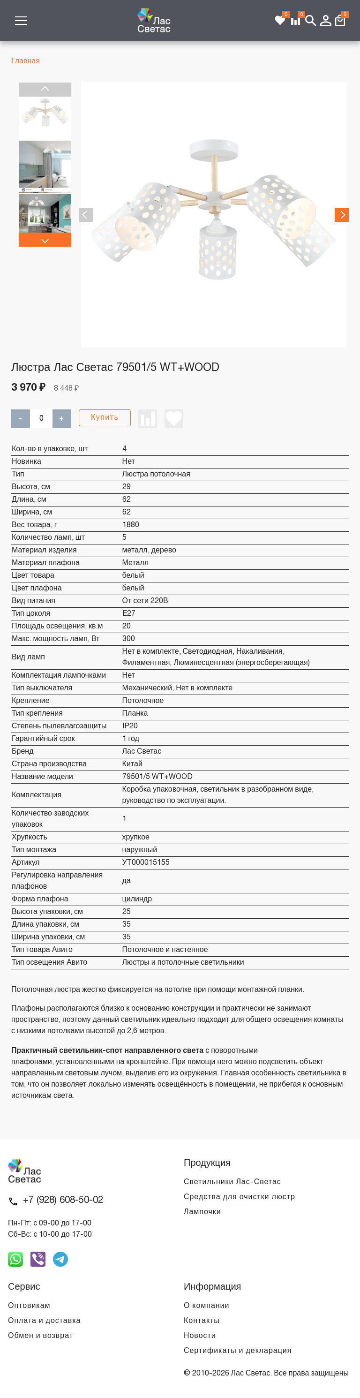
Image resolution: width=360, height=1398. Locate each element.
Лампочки (202, 1212)
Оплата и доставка (44, 1321)
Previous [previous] (45, 90)
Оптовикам (29, 1306)
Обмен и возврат (40, 1336)
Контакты (202, 1321)
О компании (206, 1306)
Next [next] (45, 240)
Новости (200, 1336)
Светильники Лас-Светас (232, 1182)
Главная (25, 61)
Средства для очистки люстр (239, 1197)
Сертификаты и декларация (238, 1351)
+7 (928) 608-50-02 (63, 1200)
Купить (105, 418)
